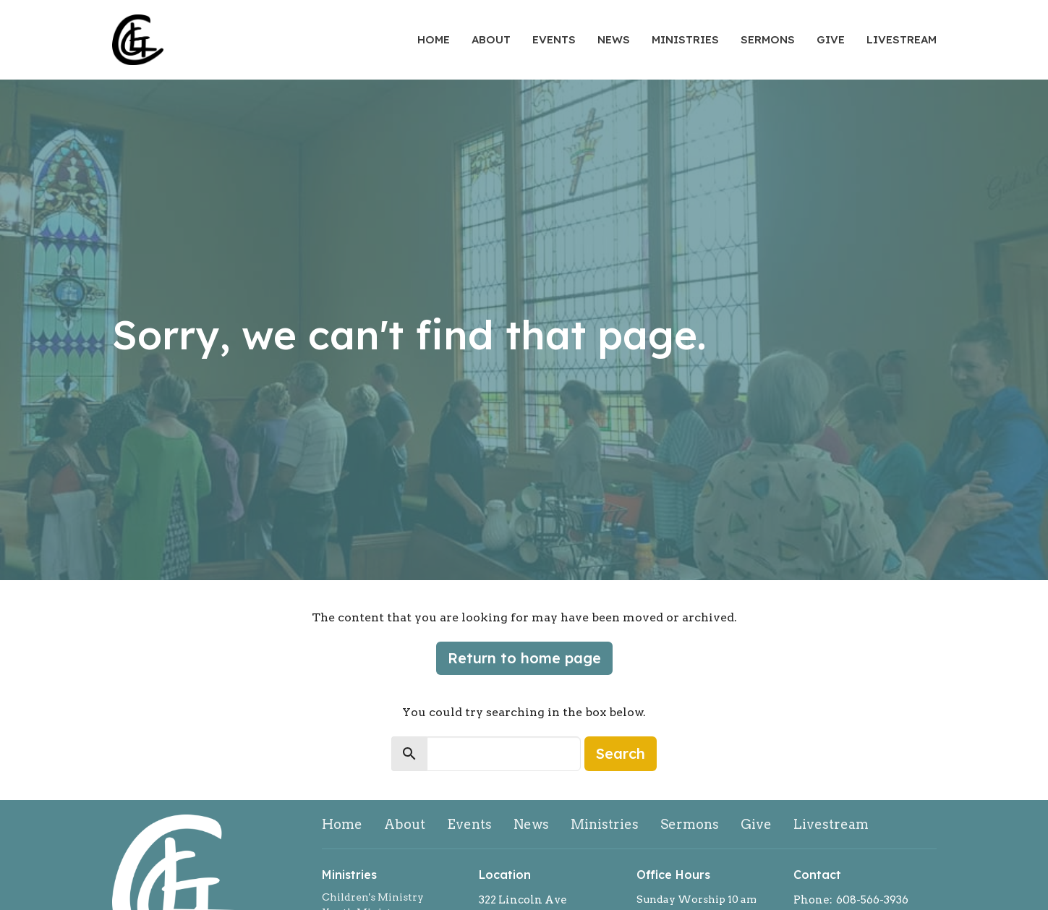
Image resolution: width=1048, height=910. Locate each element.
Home (433, 39)
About (491, 39)
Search (620, 753)
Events (554, 39)
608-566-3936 (872, 899)
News (613, 39)
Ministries (685, 39)
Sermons (768, 39)
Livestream (901, 39)
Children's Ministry (373, 897)
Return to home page (524, 658)
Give (831, 39)
